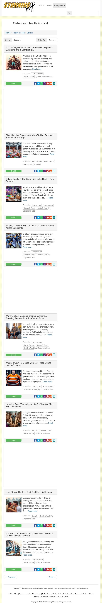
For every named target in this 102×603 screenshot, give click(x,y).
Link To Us (60, 596)
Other (90, 594)
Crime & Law (36, 205)
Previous (10, 577)
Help (66, 596)
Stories (42, 5)
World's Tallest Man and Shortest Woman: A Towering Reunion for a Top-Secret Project (26, 317)
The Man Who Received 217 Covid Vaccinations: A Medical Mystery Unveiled (29, 534)
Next (52, 577)
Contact (36, 596)
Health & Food (19, 33)
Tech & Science (37, 74)
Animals (38, 594)
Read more (36, 69)
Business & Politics (30, 389)
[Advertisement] (30, 109)
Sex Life (34, 431)
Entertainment (37, 162)
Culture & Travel (29, 208)
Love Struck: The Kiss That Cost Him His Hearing (29, 492)
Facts (49, 5)
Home (8, 33)
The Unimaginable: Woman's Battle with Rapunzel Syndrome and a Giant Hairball (29, 48)
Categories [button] (59, 5)
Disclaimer (52, 596)
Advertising (44, 596)
